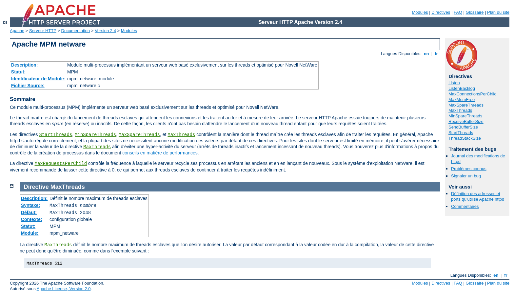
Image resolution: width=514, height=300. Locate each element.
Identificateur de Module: (38, 78)
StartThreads (55, 134)
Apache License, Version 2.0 (64, 288)
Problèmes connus (468, 168)
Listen (454, 82)
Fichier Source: (28, 85)
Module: (30, 233)
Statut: (18, 71)
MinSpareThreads (95, 134)
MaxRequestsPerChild (60, 163)
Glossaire (475, 12)
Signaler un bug (466, 175)
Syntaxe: (30, 205)
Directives (440, 12)
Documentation (75, 30)
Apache (17, 30)
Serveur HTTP (42, 30)
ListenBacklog (461, 88)
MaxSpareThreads (139, 134)
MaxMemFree (461, 99)
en (426, 53)
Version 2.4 (105, 30)
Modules (420, 12)
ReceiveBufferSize (466, 121)
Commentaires (465, 206)
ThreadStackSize (464, 138)
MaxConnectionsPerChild (472, 93)
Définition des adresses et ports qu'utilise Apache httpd (477, 196)
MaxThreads (181, 134)
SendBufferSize (463, 127)
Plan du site (498, 12)
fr (436, 53)
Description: (24, 65)
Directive (36, 187)
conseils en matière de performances (160, 152)
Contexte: (31, 219)
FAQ (458, 12)
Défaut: (29, 212)
